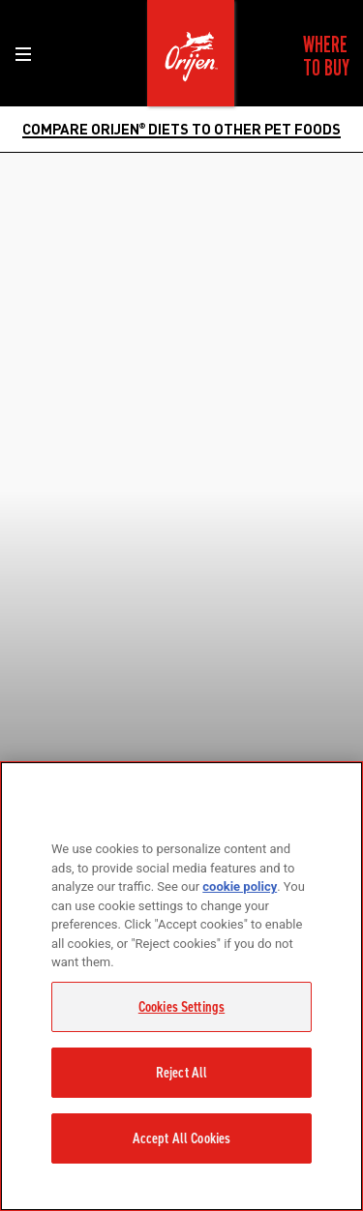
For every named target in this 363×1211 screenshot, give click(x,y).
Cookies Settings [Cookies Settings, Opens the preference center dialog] (181, 1007)
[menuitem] (326, 56)
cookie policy (239, 886)
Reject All (182, 1072)
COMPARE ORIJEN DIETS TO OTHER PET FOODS (181, 128)
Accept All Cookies (182, 1138)
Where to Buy (326, 56)
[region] (181, 986)
